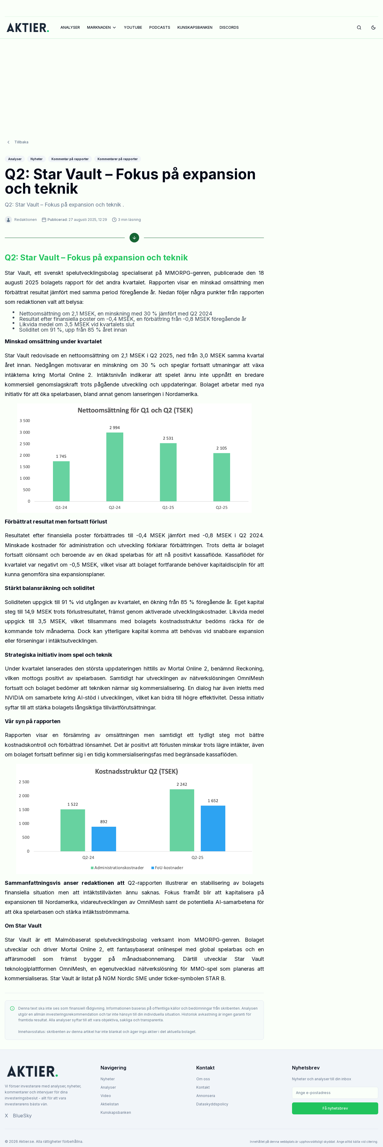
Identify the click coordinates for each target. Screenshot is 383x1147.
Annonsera (205, 1095)
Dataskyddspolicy (212, 1104)
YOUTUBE (133, 27)
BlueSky (22, 1116)
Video (106, 1095)
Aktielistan (110, 1104)
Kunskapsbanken (116, 1112)
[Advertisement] (191, 83)
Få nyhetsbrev (335, 1108)
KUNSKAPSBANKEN (194, 27)
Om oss (203, 1079)
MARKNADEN (102, 27)
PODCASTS (159, 27)
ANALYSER (70, 27)
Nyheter (108, 1079)
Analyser (108, 1087)
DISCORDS (229, 27)
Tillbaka (17, 142)
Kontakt (203, 1087)
